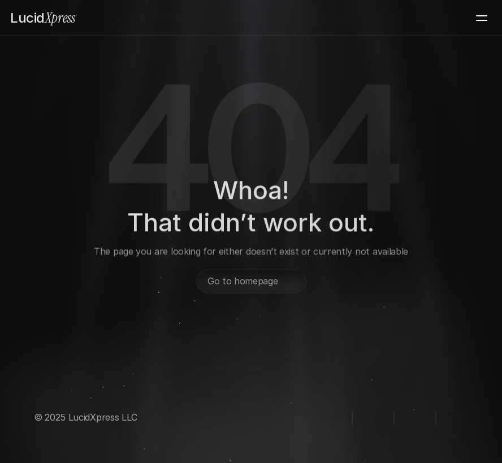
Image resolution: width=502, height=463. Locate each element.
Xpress (42, 18)
